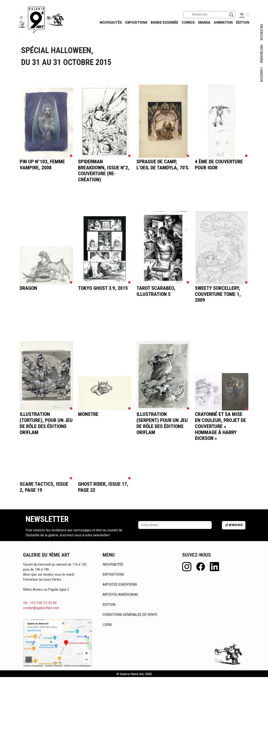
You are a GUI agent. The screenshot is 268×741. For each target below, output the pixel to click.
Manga (204, 22)
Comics (188, 22)
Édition (242, 22)
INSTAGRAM (261, 54)
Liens (107, 625)
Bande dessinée (164, 22)
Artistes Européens (120, 584)
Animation (223, 22)
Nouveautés (111, 22)
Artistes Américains (120, 595)
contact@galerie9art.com (41, 608)
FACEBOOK (261, 32)
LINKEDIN (261, 74)
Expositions (136, 22)
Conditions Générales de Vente (130, 615)
